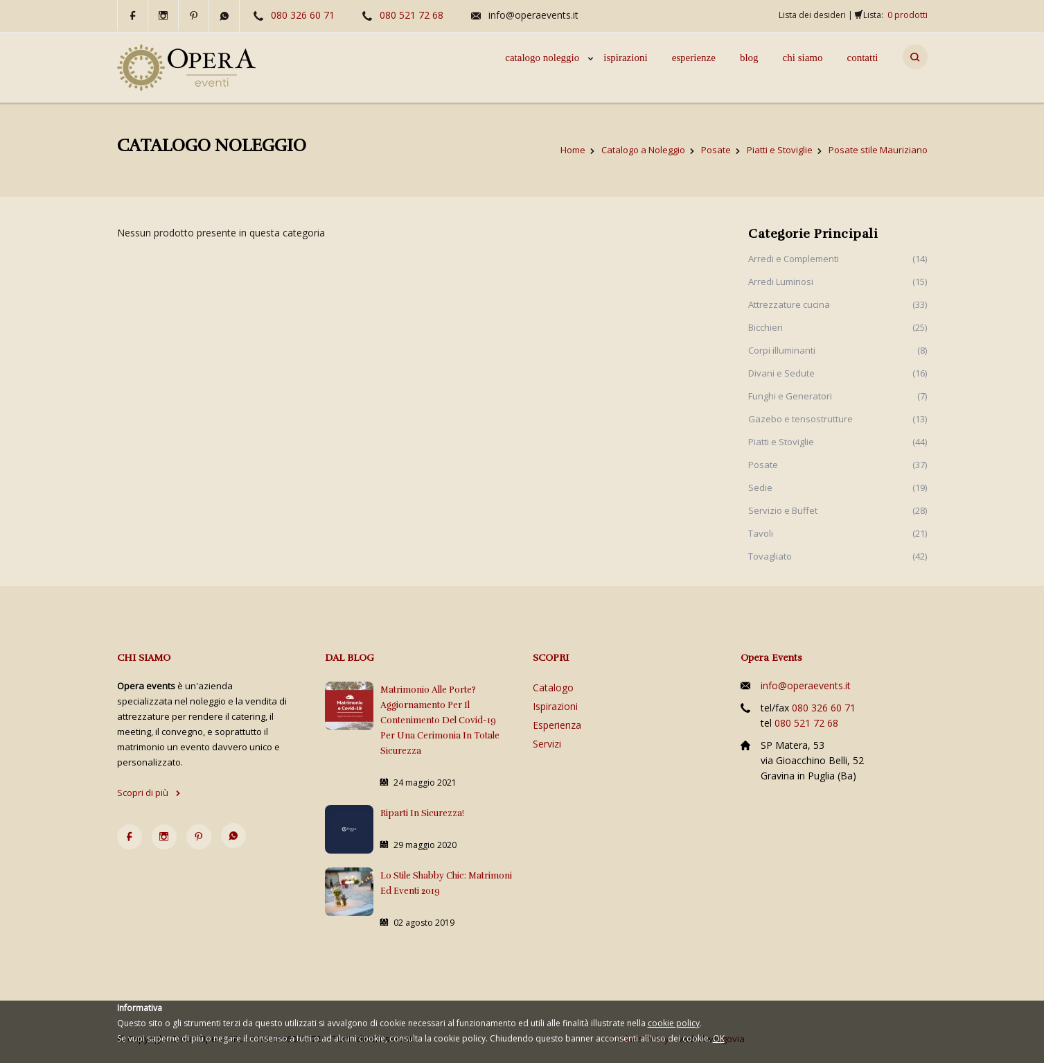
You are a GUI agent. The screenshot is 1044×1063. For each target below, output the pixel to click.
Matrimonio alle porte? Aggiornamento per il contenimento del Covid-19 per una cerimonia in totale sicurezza (439, 720)
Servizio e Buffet (782, 510)
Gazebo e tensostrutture (800, 419)
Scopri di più (149, 792)
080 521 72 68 (411, 14)
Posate (763, 464)
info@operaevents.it (533, 14)
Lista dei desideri (812, 15)
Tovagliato (770, 556)
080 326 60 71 (303, 14)
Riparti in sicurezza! (422, 813)
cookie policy (674, 1023)
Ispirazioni (555, 706)
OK (719, 1038)
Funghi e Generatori (790, 396)
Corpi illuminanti (781, 350)
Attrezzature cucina (789, 304)
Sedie (760, 487)
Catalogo (553, 687)
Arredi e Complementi (793, 258)
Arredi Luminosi (780, 281)
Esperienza (557, 725)
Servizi (547, 743)
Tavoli (760, 533)
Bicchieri (765, 327)
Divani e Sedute (781, 373)
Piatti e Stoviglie (781, 441)
